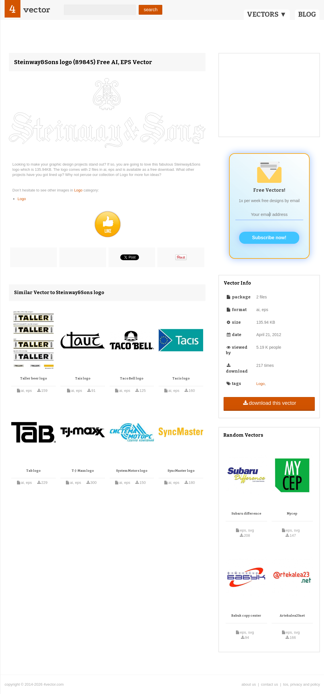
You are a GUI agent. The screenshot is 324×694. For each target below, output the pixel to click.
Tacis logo (181, 378)
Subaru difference (246, 513)
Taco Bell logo (131, 378)
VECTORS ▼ (267, 14)
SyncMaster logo (181, 471)
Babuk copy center (246, 616)
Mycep (292, 513)
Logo (79, 190)
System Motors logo (131, 471)
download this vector (269, 403)
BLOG (307, 14)
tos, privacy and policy (301, 684)
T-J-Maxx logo (83, 471)
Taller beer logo (33, 378)
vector (36, 10)
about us (248, 684)
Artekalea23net (292, 616)
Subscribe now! (269, 237)
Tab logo (33, 471)
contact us (269, 684)
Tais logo (82, 378)
